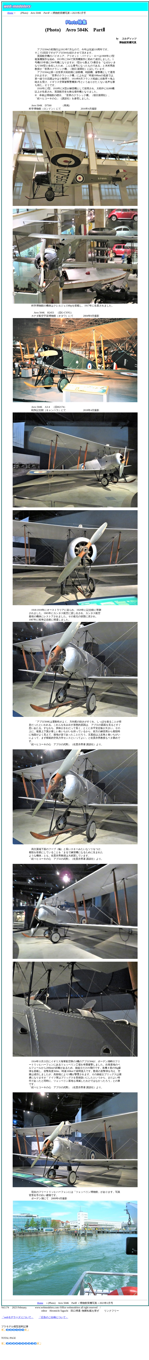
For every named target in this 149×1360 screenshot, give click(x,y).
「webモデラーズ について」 (18, 1317)
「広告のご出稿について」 (53, 1317)
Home (10, 13)
